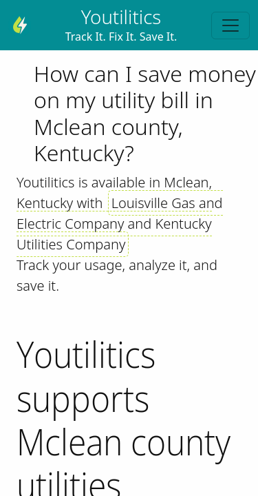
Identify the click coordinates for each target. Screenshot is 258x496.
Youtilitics (121, 16)
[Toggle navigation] (230, 25)
